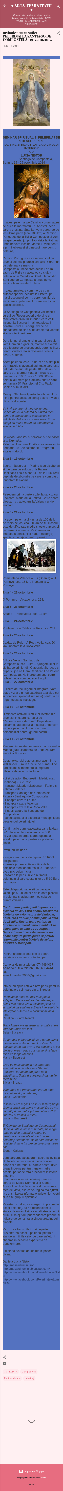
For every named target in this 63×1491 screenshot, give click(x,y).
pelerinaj (29, 1378)
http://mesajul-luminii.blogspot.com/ (26, 1268)
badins (43, 1478)
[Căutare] (58, 7)
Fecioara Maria (12, 1378)
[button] (58, 33)
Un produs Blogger (31, 1471)
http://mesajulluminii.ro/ (18, 1265)
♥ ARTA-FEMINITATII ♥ (31, 7)
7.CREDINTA (10, 1371)
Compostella (29, 1371)
